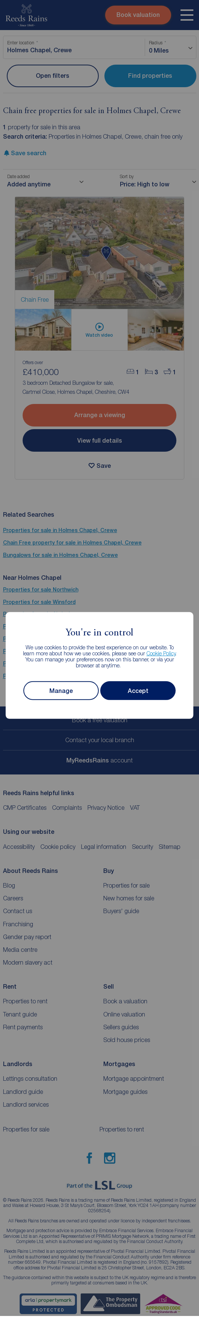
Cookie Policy (161, 653)
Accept (138, 690)
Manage (61, 690)
